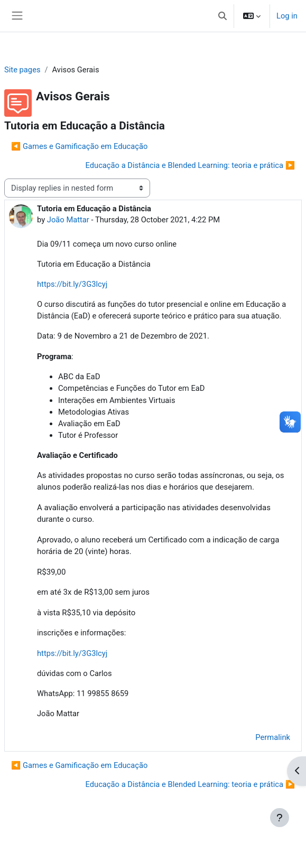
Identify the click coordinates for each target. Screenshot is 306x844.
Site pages (22, 69)
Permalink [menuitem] (272, 737)
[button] (222, 16)
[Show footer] (279, 817)
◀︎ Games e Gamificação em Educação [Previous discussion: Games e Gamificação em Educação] (79, 146)
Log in (287, 16)
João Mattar (68, 219)
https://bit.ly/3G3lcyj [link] (72, 284)
